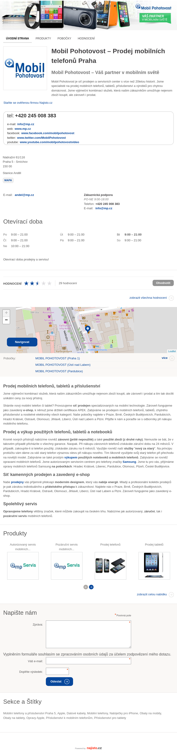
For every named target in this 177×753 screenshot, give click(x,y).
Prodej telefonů (110, 544)
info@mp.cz (25, 124)
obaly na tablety (14, 718)
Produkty (43, 38)
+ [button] (6, 313)
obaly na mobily (150, 713)
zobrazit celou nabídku (152, 594)
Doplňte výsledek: (31, 671)
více (165, 358)
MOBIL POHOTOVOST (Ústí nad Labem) (63, 364)
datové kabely (76, 713)
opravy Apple (35, 718)
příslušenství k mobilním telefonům (69, 718)
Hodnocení (86, 38)
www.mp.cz (23, 128)
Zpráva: (38, 624)
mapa (8, 180)
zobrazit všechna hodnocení (148, 297)
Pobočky (64, 38)
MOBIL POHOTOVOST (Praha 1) (57, 358)
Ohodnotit (163, 283)
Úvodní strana (17, 38)
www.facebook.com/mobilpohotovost (47, 133)
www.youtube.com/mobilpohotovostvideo (49, 142)
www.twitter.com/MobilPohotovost (41, 137)
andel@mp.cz (24, 195)
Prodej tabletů (154, 544)
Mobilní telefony (97, 713)
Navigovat (22, 342)
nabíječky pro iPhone (123, 713)
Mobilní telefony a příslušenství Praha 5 (29, 713)
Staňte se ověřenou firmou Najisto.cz (27, 102)
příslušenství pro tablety (110, 718)
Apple (61, 713)
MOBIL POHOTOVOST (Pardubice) (59, 371)
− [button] (6, 320)
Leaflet (172, 351)
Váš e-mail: (35, 661)
